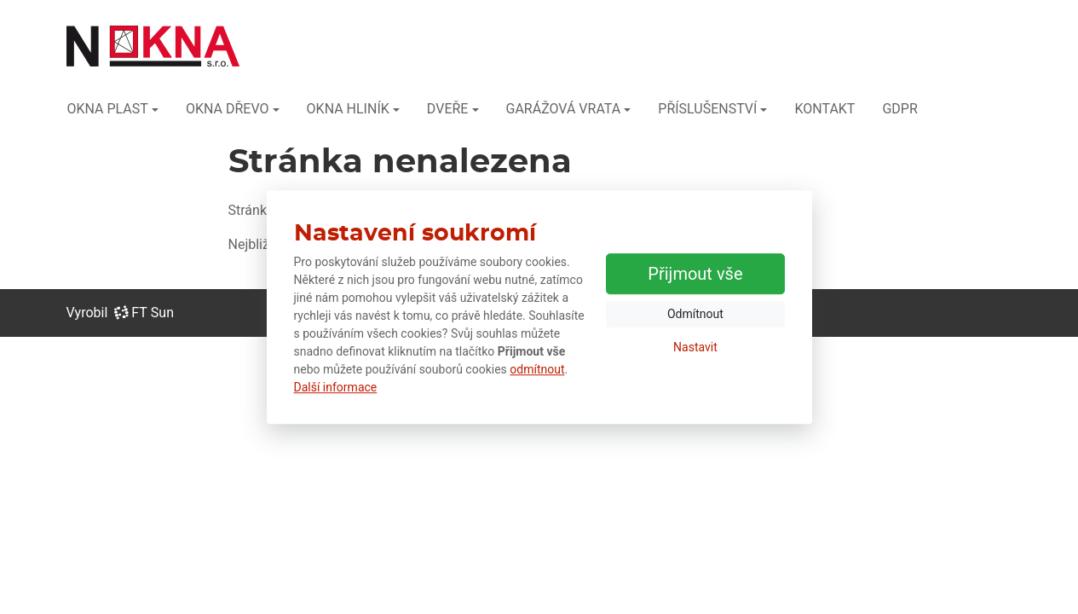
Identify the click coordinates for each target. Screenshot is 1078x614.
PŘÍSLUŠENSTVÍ (707, 109)
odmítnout (537, 369)
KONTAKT (824, 109)
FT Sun (144, 312)
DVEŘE (448, 109)
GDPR (899, 109)
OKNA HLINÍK (348, 109)
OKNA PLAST (107, 109)
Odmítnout (695, 314)
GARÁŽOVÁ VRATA (563, 109)
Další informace (336, 387)
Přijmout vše (695, 274)
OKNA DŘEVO (227, 109)
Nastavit (695, 347)
